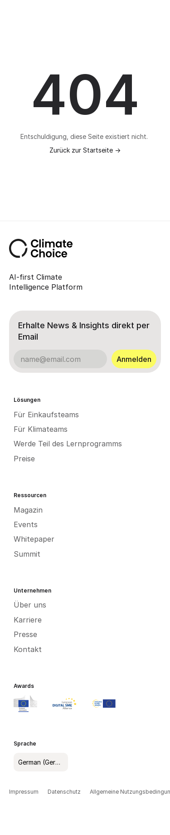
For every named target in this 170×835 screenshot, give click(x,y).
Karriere (28, 619)
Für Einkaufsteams (46, 414)
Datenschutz (64, 791)
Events (26, 524)
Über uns (30, 604)
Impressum (24, 791)
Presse (25, 634)
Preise (24, 458)
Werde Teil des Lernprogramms (68, 443)
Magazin (28, 509)
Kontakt (28, 649)
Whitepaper (34, 538)
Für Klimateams (41, 429)
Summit (27, 553)
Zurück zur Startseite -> (85, 150)
